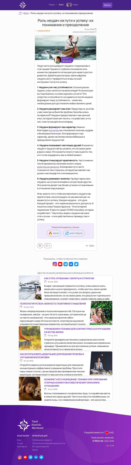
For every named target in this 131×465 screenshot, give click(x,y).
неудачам (54, 130)
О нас (20, 443)
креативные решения (48, 166)
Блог (61, 4)
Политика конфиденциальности (48, 443)
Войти (107, 5)
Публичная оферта (42, 440)
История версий (40, 446)
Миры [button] (52, 4)
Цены (35, 449)
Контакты (22, 446)
